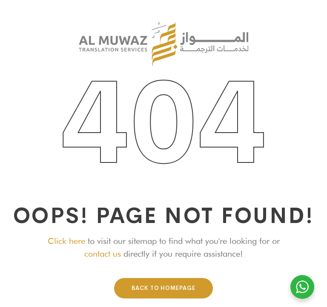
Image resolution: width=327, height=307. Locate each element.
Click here (66, 241)
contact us (102, 254)
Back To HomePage (163, 288)
